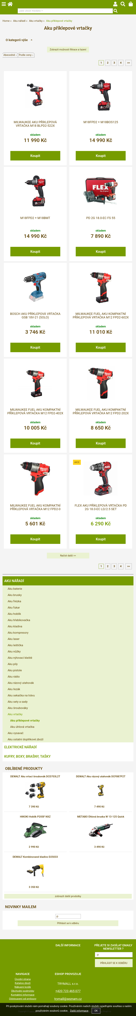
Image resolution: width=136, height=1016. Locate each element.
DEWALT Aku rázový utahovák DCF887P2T (100, 776)
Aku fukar (14, 607)
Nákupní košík (22, 987)
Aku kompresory (18, 632)
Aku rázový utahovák (21, 683)
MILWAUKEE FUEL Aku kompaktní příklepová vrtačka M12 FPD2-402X (35, 411)
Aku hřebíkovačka (19, 620)
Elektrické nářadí (20, 747)
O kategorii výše (17, 40)
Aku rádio (14, 676)
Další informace (79, 1010)
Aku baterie (15, 588)
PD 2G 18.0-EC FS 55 (100, 218)
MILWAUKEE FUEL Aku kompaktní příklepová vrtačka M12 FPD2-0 (35, 507)
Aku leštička (15, 645)
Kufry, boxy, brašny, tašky (27, 756)
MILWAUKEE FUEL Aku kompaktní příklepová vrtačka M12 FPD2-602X (101, 315)
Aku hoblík (14, 613)
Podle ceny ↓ (26, 54)
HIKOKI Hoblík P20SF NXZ (35, 816)
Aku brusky (15, 595)
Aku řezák (14, 689)
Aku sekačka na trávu (21, 695)
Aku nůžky (14, 651)
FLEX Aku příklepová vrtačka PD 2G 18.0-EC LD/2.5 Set (101, 507)
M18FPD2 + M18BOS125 (100, 122)
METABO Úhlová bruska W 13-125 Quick (100, 816)
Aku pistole (15, 670)
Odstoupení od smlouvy (22, 998)
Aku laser (14, 639)
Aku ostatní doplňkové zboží (25, 739)
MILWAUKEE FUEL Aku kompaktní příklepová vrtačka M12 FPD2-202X (101, 411)
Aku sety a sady (18, 701)
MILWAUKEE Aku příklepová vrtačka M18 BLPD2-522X (35, 123)
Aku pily (13, 664)
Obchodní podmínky (22, 990)
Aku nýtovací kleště (20, 657)
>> (128, 62)
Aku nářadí (14, 581)
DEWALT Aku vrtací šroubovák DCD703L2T (35, 776)
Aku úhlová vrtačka (22, 726)
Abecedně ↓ (10, 54)
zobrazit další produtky (68, 896)
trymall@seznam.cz (68, 999)
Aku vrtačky (15, 714)
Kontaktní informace (22, 994)
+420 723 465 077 (67, 991)
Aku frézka (14, 601)
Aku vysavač (15, 733)
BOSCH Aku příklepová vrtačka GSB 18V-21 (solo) (35, 315)
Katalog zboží (23, 983)
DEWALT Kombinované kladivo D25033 (35, 856)
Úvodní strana (23, 979)
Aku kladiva (15, 626)
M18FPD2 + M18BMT (35, 218)
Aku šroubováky (18, 708)
